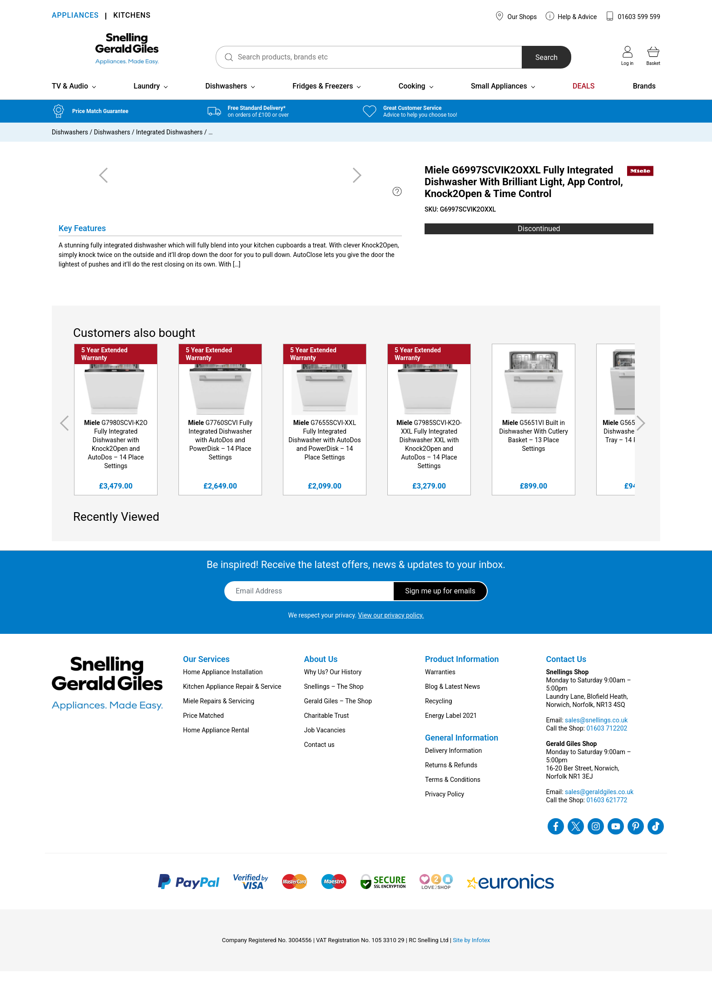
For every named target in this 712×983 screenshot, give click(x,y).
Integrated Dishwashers (169, 144)
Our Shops (516, 15)
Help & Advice (571, 15)
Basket (653, 56)
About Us (321, 671)
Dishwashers (226, 98)
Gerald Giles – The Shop (338, 712)
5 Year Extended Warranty (104, 365)
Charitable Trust (326, 727)
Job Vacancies (325, 742)
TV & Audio (70, 98)
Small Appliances (499, 98)
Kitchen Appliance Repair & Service (232, 698)
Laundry (147, 98)
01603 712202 (606, 740)
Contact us (319, 756)
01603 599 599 (632, 15)
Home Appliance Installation (222, 683)
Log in (627, 56)
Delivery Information (453, 762)
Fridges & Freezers (322, 98)
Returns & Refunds (451, 776)
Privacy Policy (444, 806)
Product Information (462, 671)
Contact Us (566, 671)
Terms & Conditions (452, 791)
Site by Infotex (471, 951)
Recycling (438, 712)
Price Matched (203, 727)
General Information (461, 749)
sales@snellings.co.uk (596, 732)
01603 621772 (606, 811)
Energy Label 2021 (451, 727)
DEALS (583, 98)
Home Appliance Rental (216, 742)
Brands (644, 98)
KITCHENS (131, 16)
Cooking (412, 98)
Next (642, 435)
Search (535, 57)
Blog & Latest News (452, 698)
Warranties (440, 683)
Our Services (206, 671)
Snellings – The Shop (334, 698)
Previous (62, 435)
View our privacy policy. (391, 627)
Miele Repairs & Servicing (218, 712)
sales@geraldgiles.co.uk (599, 803)
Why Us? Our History (333, 683)
